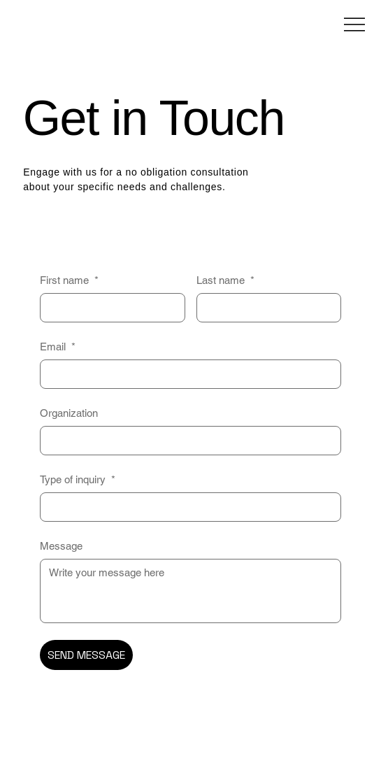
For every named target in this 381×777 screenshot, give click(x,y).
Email (58, 346)
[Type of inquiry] (187, 507)
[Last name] (265, 308)
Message (61, 546)
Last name (225, 280)
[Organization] (187, 441)
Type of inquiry (77, 479)
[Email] (187, 374)
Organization (69, 413)
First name (69, 280)
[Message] (191, 591)
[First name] (108, 308)
